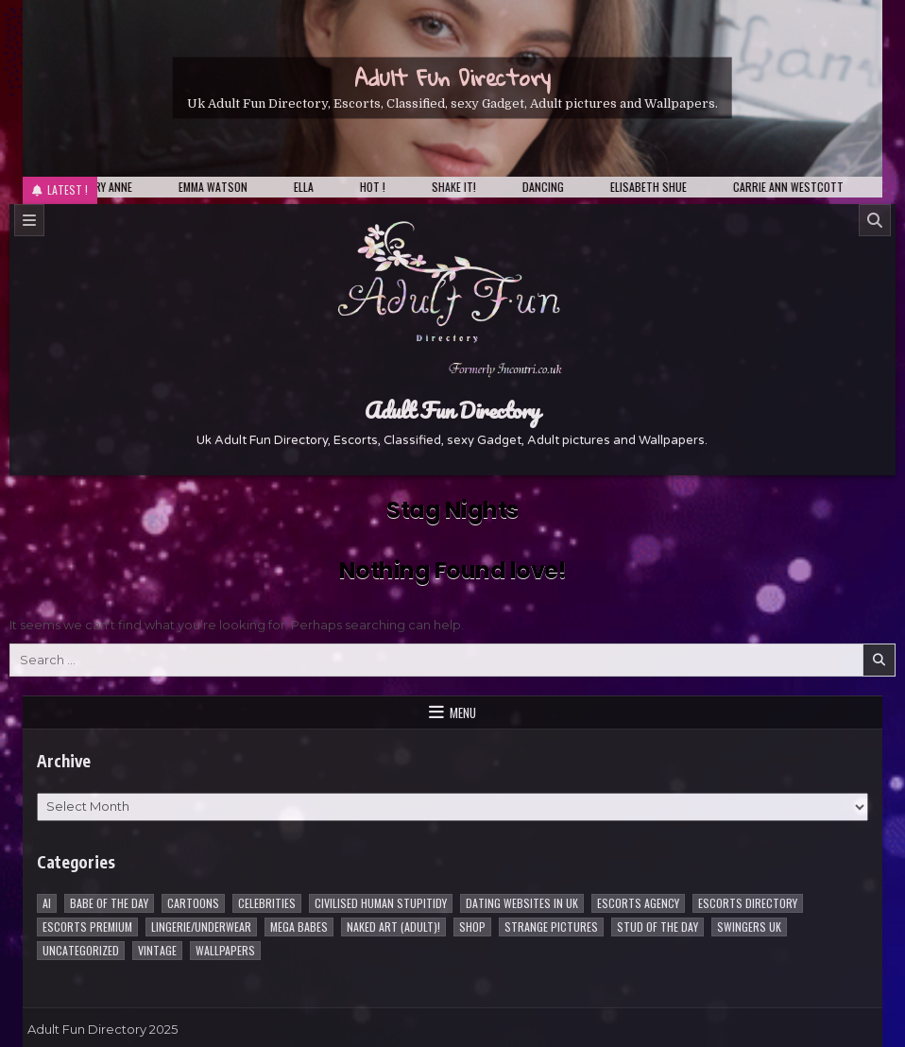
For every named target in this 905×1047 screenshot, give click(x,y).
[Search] (875, 220)
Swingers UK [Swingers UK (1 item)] (749, 926)
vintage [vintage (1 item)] (157, 950)
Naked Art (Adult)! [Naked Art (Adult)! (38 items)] (393, 926)
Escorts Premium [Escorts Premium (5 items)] (87, 926)
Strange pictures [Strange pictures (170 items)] (551, 926)
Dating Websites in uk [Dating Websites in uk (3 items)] (522, 903)
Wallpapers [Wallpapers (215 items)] (225, 950)
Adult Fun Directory (452, 77)
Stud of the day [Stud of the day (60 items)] (657, 926)
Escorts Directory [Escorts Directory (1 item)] (747, 903)
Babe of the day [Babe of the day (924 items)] (109, 903)
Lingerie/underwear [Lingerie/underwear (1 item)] (201, 926)
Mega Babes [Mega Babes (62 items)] (299, 926)
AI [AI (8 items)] (47, 903)
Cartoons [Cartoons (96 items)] (193, 903)
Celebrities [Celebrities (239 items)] (267, 903)
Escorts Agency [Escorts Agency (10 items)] (638, 903)
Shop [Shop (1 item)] (472, 926)
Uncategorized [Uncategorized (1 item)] (81, 950)
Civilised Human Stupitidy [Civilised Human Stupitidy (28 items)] (381, 903)
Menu (463, 712)
